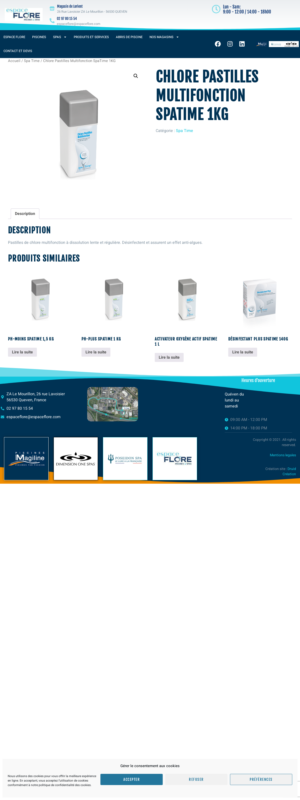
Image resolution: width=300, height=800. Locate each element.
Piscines (39, 37)
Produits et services (91, 37)
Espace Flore (14, 37)
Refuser (196, 779)
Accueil (14, 61)
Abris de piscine (129, 37)
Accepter (131, 779)
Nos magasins (164, 37)
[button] (135, 75)
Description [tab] (25, 214)
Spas (60, 37)
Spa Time (32, 61)
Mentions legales (283, 455)
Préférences (261, 779)
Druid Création (289, 471)
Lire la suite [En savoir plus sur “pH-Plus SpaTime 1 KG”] (95, 352)
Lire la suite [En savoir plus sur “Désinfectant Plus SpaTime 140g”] (242, 352)
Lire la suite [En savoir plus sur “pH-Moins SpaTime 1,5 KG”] (22, 352)
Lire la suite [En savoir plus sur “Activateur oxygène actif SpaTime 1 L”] (169, 357)
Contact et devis (17, 51)
